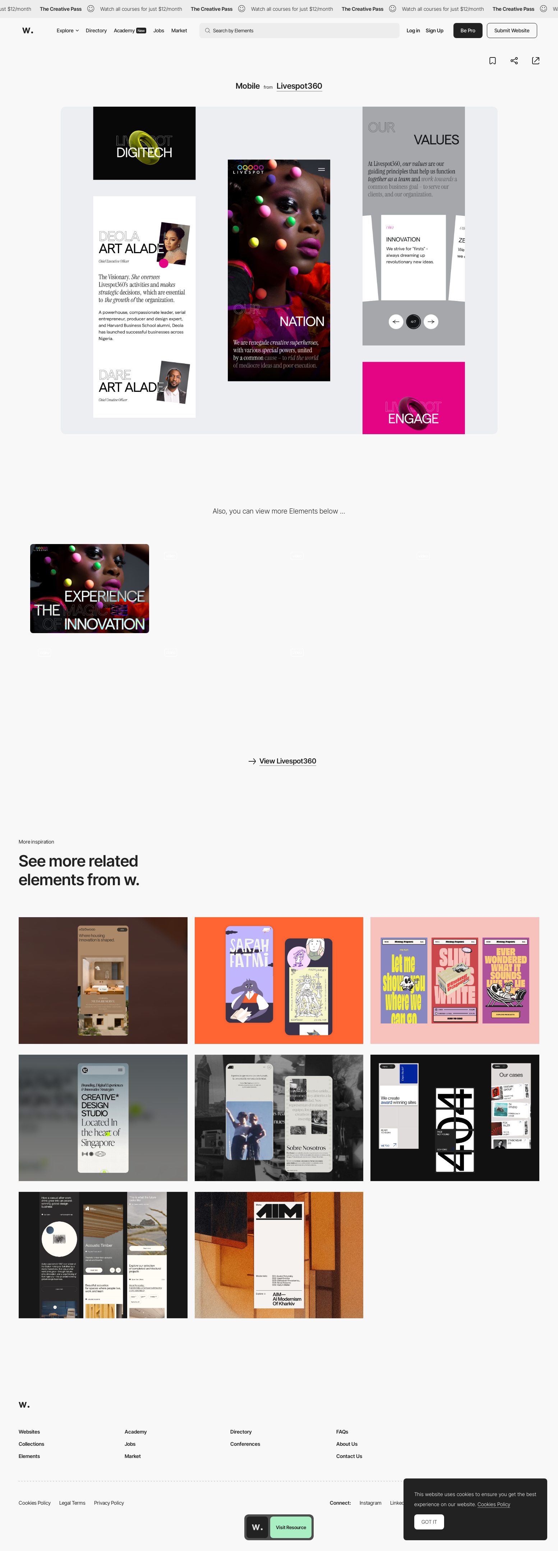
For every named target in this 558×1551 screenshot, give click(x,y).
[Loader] (216, 588)
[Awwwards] (27, 30)
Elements (29, 1456)
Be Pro (468, 30)
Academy (130, 30)
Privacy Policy (109, 1503)
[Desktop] (89, 588)
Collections (31, 1444)
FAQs (342, 1432)
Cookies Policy (35, 1503)
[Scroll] (342, 588)
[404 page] (89, 685)
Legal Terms (72, 1503)
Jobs (158, 30)
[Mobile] (103, 980)
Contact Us (349, 1456)
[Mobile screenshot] (279, 1118)
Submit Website (512, 30)
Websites (29, 1432)
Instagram (371, 1503)
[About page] (216, 685)
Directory (96, 30)
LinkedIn (399, 1503)
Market (179, 30)
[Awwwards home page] (257, 1527)
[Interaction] (468, 588)
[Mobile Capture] (279, 980)
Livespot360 (299, 86)
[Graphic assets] (342, 685)
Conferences (245, 1444)
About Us (347, 1444)
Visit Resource (291, 1527)
